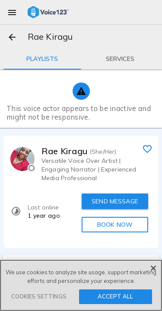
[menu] (12, 12)
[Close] (153, 268)
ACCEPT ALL (115, 296)
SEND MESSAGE (115, 201)
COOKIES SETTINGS (39, 296)
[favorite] (147, 148)
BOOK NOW (115, 224)
